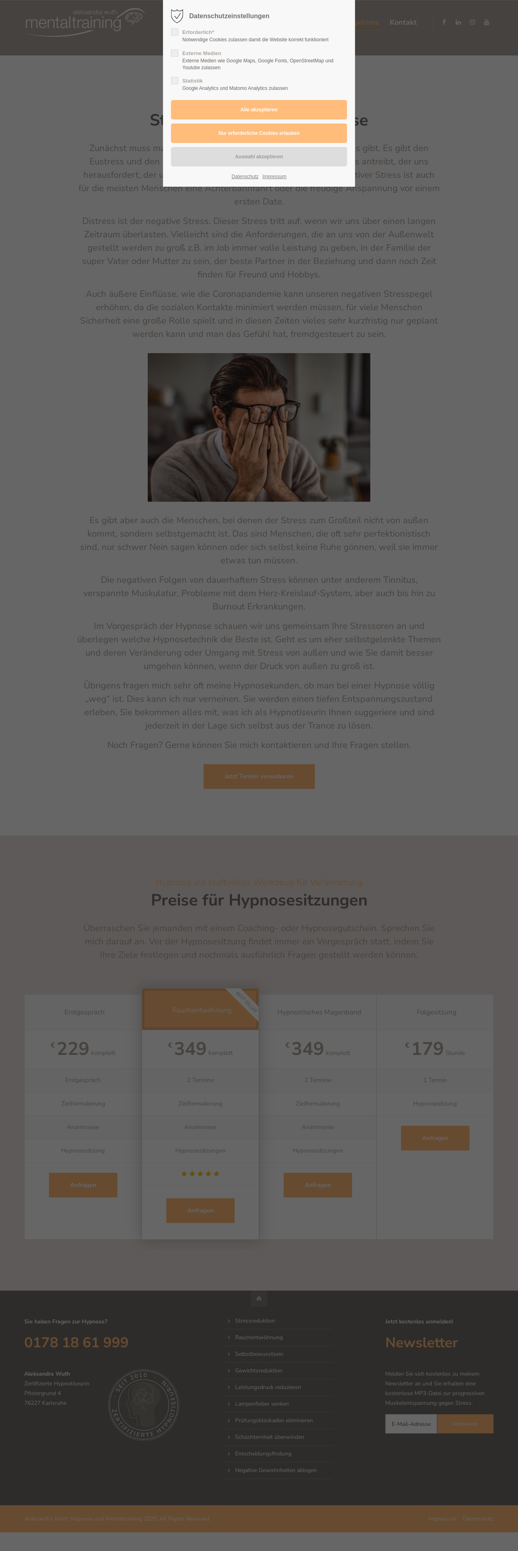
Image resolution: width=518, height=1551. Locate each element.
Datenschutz (245, 176)
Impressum (274, 176)
